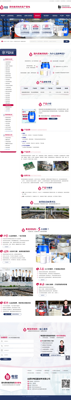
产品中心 (11, 41)
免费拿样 (42, 295)
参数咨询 (42, 279)
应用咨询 (6, 246)
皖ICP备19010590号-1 (45, 396)
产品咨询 (6, 262)
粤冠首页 (29, 370)
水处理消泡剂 (39, 370)
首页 (8, 41)
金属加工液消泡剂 (56, 370)
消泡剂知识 (38, 372)
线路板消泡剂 (23, 41)
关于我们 (46, 372)
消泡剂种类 (66, 370)
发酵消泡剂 (47, 370)
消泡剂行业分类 (17, 41)
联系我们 (55, 372)
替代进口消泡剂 (31, 372)
